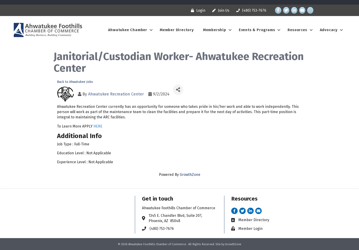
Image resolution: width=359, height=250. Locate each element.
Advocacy (328, 30)
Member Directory (177, 30)
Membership (214, 30)
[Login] (197, 10)
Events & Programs (257, 30)
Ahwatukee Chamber (127, 30)
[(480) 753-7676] (250, 10)
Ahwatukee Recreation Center (116, 94)
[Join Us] (219, 10)
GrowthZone (190, 174)
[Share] (178, 89)
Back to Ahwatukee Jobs (75, 82)
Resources (297, 30)
